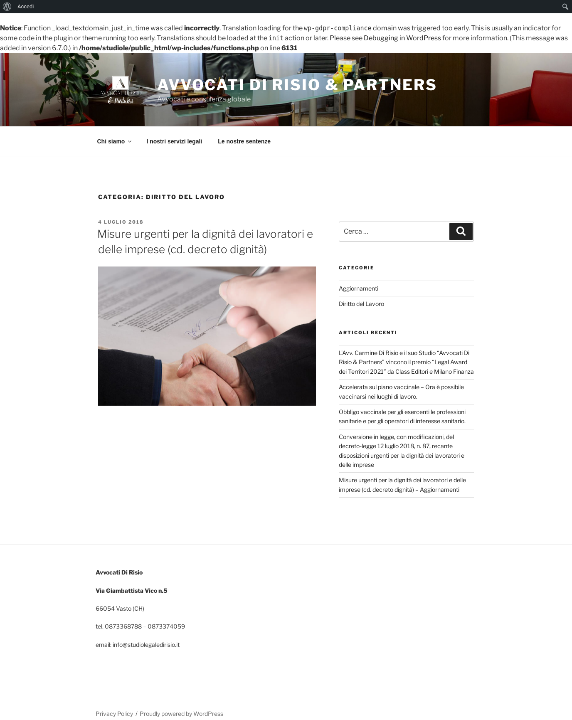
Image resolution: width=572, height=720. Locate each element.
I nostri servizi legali (174, 141)
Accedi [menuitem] (25, 6)
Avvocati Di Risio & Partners (297, 85)
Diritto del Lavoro (361, 303)
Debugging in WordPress (402, 38)
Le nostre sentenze (244, 141)
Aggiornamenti (358, 288)
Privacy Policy (114, 713)
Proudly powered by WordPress (181, 713)
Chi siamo (115, 141)
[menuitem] (7, 6)
